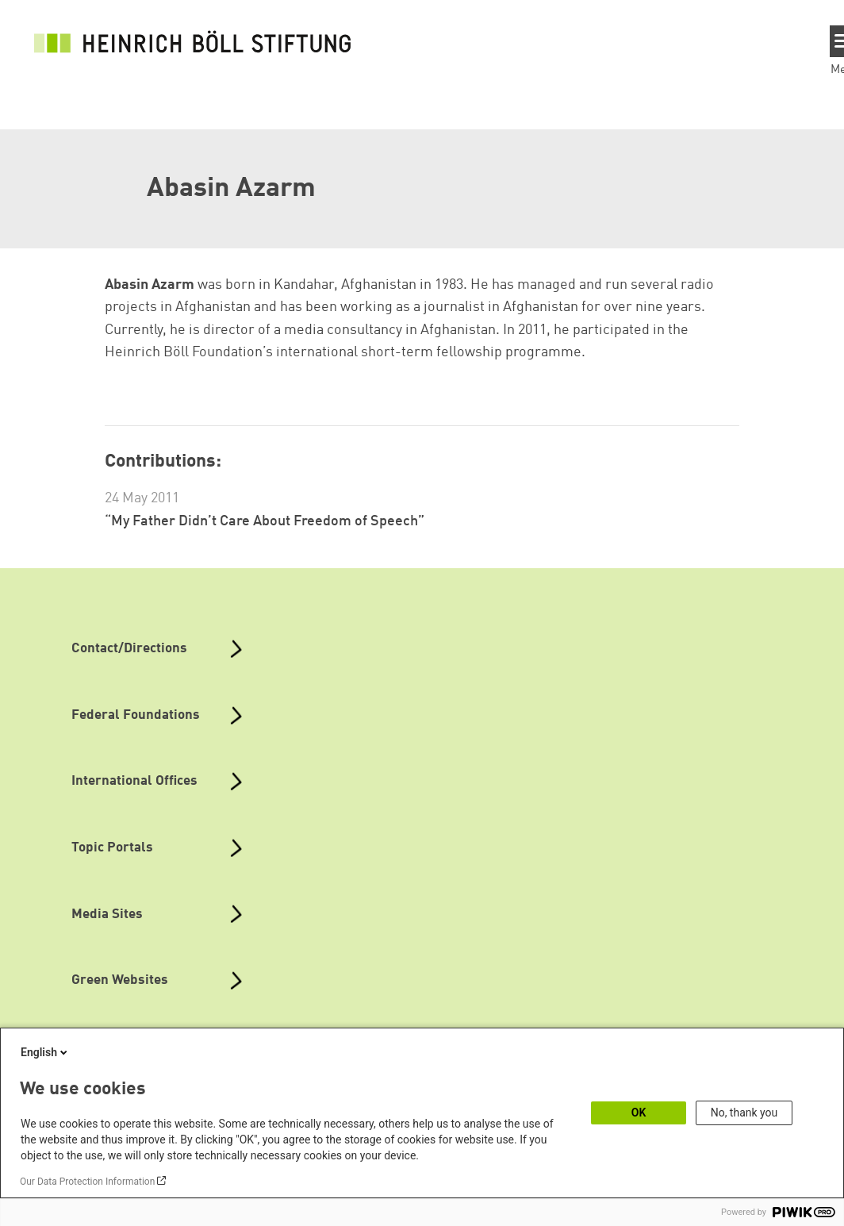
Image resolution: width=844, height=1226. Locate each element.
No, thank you (744, 1112)
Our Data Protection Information (87, 1181)
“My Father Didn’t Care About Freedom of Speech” (264, 521)
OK (638, 1112)
